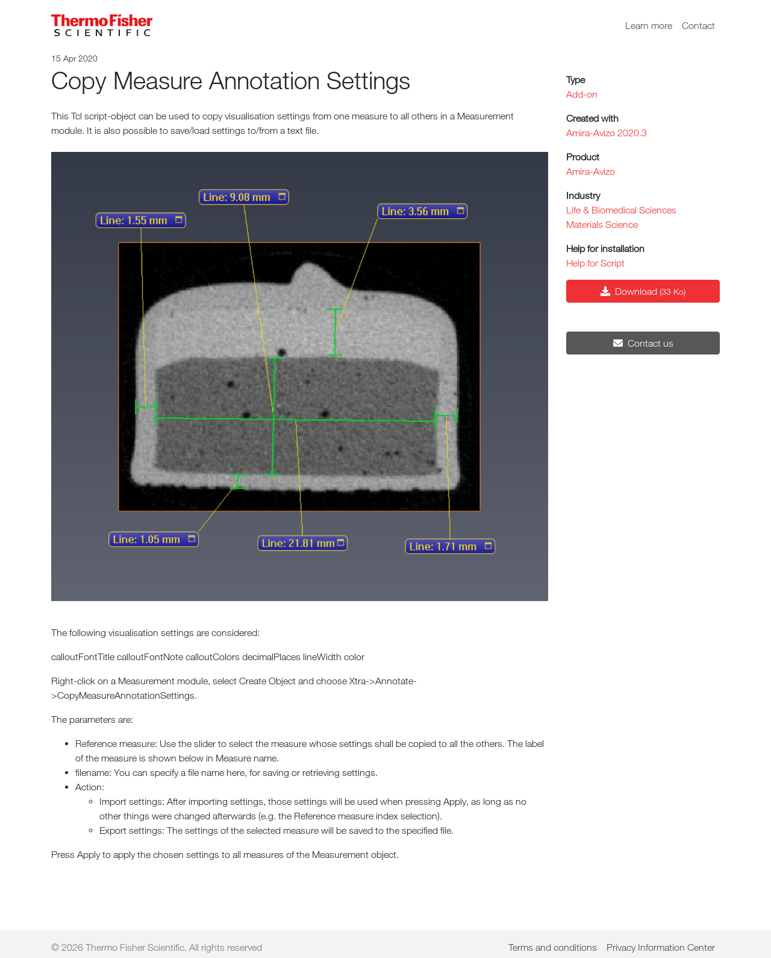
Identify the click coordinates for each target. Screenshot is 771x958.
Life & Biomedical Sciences (621, 209)
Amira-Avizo (590, 171)
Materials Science (602, 224)
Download (643, 291)
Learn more (648, 25)
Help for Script (595, 262)
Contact (698, 25)
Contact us (643, 343)
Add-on (582, 94)
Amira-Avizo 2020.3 (606, 132)
